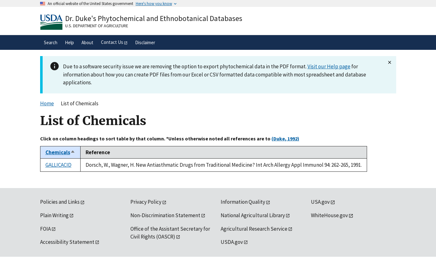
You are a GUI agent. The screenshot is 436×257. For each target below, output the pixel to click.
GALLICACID (58, 164)
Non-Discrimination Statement (165, 215)
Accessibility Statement (67, 242)
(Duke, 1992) (285, 138)
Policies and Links (60, 201)
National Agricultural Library (253, 215)
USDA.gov (232, 242)
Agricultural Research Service (254, 228)
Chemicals (60, 152)
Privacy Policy (145, 201)
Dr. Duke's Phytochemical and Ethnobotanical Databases (153, 18)
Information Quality (243, 201)
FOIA (45, 228)
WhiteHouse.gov (329, 215)
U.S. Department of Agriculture (96, 26)
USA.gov (320, 201)
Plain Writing (54, 215)
